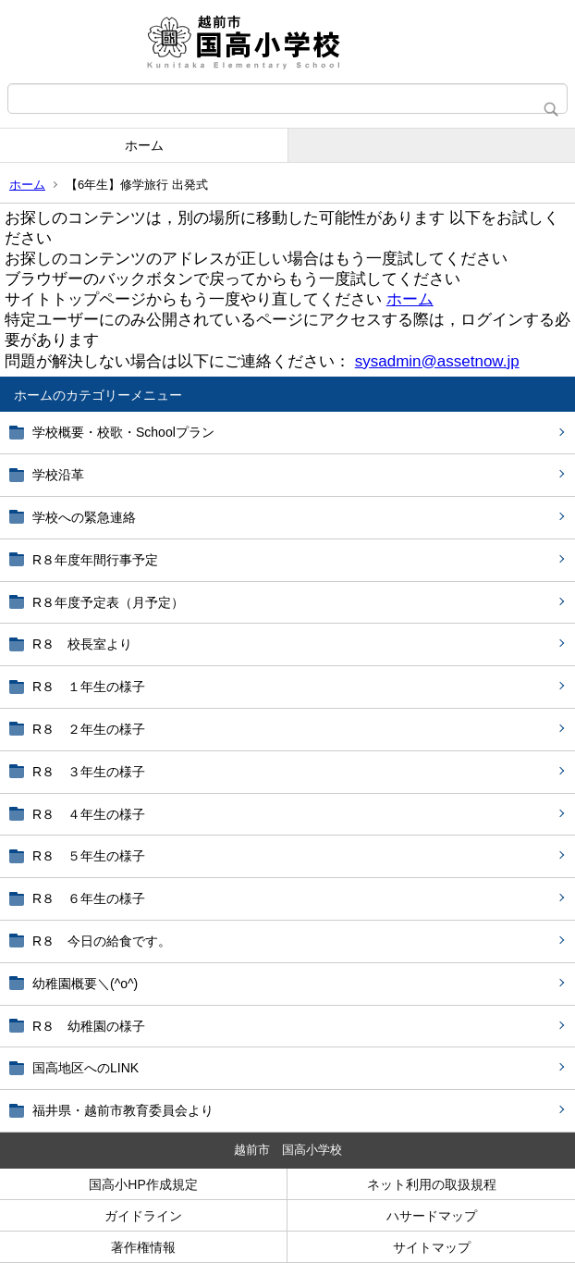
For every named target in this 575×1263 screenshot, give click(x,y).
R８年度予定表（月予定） (108, 602)
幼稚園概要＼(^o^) (85, 983)
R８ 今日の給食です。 (101, 941)
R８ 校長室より (82, 644)
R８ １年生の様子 (88, 686)
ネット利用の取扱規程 (431, 1184)
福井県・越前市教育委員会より (123, 1110)
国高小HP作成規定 (143, 1184)
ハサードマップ (431, 1215)
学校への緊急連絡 (84, 517)
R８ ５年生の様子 (88, 855)
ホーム (144, 145)
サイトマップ (432, 1247)
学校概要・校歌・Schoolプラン (123, 432)
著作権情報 (143, 1247)
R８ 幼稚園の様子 (88, 1026)
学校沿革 (58, 474)
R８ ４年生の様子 (88, 814)
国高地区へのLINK (85, 1067)
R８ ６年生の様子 (88, 898)
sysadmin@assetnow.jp (437, 361)
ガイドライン (143, 1215)
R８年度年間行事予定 (95, 559)
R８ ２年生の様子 (88, 729)
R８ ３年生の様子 (88, 771)
